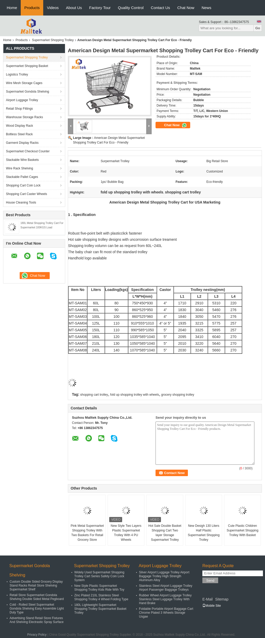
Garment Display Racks (22, 143)
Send (210, 580)
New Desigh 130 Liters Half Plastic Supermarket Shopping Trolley (204, 533)
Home (12, 7)
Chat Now (185, 8)
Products (32, 7)
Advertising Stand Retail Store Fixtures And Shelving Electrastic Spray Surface (37, 620)
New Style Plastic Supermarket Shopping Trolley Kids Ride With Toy (99, 587)
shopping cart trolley (94, 394)
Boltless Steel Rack (19, 134)
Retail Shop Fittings (19, 108)
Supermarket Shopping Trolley (52, 40)
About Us (74, 7)
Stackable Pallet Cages (22, 177)
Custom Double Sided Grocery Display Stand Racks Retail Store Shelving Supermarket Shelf (36, 585)
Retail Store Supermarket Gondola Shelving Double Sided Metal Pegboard (37, 597)
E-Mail (207, 599)
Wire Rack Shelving (19, 168)
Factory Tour (100, 7)
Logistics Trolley (17, 74)
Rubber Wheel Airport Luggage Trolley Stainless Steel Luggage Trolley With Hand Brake (165, 599)
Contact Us (160, 7)
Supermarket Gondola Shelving (27, 91)
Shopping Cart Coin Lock (23, 185)
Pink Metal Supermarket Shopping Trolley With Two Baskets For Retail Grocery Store (87, 533)
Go (257, 28)
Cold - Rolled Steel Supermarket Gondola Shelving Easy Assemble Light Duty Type (37, 608)
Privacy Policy (37, 634)
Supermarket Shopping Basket (27, 66)
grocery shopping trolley (177, 394)
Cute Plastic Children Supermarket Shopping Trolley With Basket (243, 530)
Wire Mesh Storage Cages (24, 83)
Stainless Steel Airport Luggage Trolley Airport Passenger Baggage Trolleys (165, 587)
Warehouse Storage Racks (24, 117)
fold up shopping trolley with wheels (134, 394)
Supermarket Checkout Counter (28, 151)
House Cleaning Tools (21, 202)
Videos (53, 7)
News (206, 7)
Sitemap (221, 599)
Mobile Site (211, 605)
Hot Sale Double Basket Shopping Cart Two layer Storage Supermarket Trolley (164, 533)
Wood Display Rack (19, 125)
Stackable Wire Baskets (22, 160)
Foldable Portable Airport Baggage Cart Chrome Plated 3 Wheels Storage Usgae (166, 612)
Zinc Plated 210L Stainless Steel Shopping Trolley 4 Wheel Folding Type (101, 597)
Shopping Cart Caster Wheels (26, 194)
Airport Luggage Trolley (22, 100)
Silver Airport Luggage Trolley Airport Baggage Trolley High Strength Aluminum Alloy (164, 576)
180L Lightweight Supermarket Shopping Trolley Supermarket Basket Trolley (100, 608)
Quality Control (131, 7)
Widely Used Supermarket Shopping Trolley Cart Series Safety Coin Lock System (99, 576)
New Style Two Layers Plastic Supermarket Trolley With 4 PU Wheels (126, 533)
